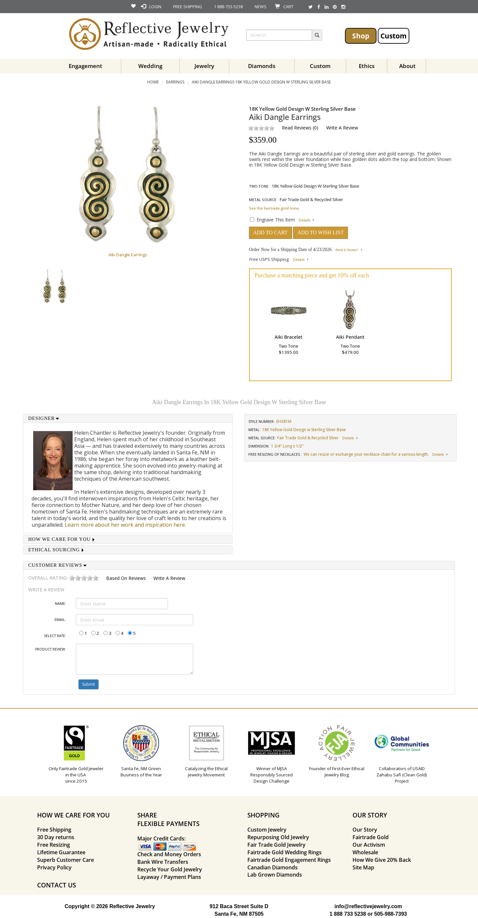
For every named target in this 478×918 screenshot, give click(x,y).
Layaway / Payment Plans (169, 877)
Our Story (365, 829)
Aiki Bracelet (288, 337)
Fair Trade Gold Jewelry (276, 844)
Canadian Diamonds (272, 867)
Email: (60, 619)
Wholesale (365, 852)
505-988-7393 (390, 914)
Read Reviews (296, 128)
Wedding (150, 66)
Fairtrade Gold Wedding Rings (284, 852)
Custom (393, 35)
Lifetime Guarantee (61, 852)
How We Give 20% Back (382, 859)
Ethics (367, 66)
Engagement (85, 66)
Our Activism (369, 844)
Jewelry (204, 66)
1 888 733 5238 (348, 914)
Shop (360, 35)
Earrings (175, 82)
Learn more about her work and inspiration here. (125, 524)
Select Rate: (55, 635)
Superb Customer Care (65, 859)
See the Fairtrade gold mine (274, 208)
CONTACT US (56, 885)
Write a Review (342, 128)
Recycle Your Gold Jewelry (169, 869)
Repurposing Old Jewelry (278, 837)
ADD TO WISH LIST (320, 232)
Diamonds (261, 66)
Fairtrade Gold (371, 837)
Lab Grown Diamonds (274, 874)
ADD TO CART (270, 232)
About (407, 66)
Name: (60, 603)
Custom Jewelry (266, 829)
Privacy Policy (54, 867)
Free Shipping (54, 829)
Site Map (363, 867)
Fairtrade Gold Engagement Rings (289, 859)
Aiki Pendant (350, 337)
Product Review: (50, 649)
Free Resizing (53, 844)
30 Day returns (55, 837)
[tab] (127, 418)
